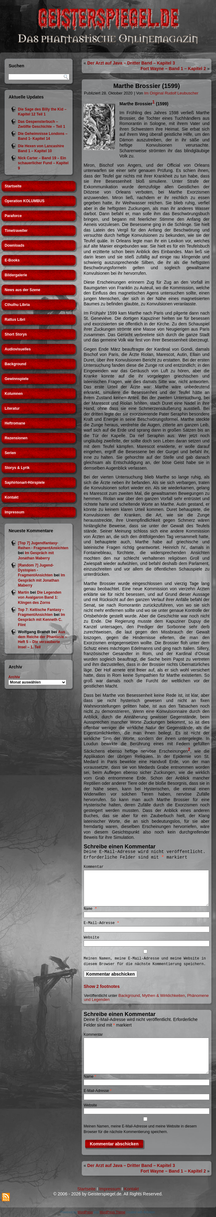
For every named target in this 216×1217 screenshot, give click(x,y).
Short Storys (16, 334)
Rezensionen (16, 438)
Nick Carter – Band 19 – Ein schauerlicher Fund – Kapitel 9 (43, 163)
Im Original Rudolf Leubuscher (171, 93)
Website (91, 937)
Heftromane (15, 423)
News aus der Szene (22, 290)
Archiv (14, 677)
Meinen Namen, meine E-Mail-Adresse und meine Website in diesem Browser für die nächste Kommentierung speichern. (145, 961)
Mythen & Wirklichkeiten (163, 995)
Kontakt (12, 497)
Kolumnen (14, 393)
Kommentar (94, 867)
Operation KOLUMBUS (24, 201)
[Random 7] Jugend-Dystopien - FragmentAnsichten (36, 570)
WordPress (85, 1212)
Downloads (14, 245)
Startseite (13, 186)
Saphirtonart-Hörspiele (25, 482)
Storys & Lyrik (17, 468)
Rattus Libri (15, 319)
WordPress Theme (112, 1212)
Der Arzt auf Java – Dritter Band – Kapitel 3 (131, 63)
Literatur (12, 408)
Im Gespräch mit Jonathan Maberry (41, 580)
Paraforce (13, 216)
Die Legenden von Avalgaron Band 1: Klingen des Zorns (39, 597)
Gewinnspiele (16, 379)
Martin (23, 592)
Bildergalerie (16, 275)
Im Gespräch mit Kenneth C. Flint (41, 620)
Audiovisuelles (18, 349)
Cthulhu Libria (17, 305)
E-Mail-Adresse (101, 923)
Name (90, 909)
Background (15, 364)
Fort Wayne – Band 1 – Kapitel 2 (173, 68)
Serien (10, 453)
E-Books (12, 260)
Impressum (14, 512)
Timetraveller (16, 230)
